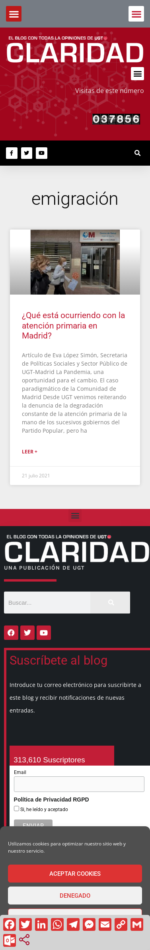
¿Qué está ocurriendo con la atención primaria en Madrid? (73, 325)
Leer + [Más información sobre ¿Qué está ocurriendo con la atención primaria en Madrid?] (29, 451)
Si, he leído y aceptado (43, 809)
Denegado (75, 895)
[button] (136, 14)
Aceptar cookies (75, 873)
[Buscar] (110, 603)
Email (20, 772)
